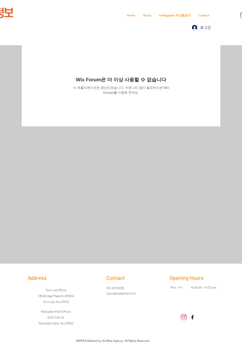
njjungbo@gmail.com (121, 293)
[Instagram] (184, 317)
